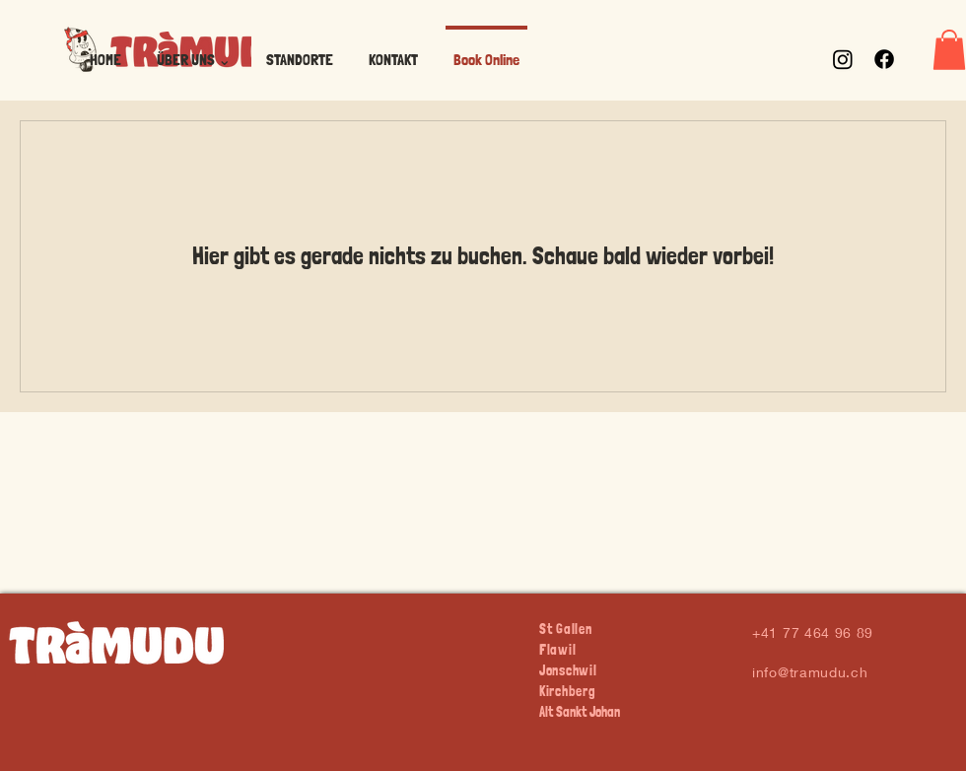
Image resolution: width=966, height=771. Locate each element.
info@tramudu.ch (810, 672)
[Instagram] (843, 59)
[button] (193, 51)
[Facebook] (884, 59)
